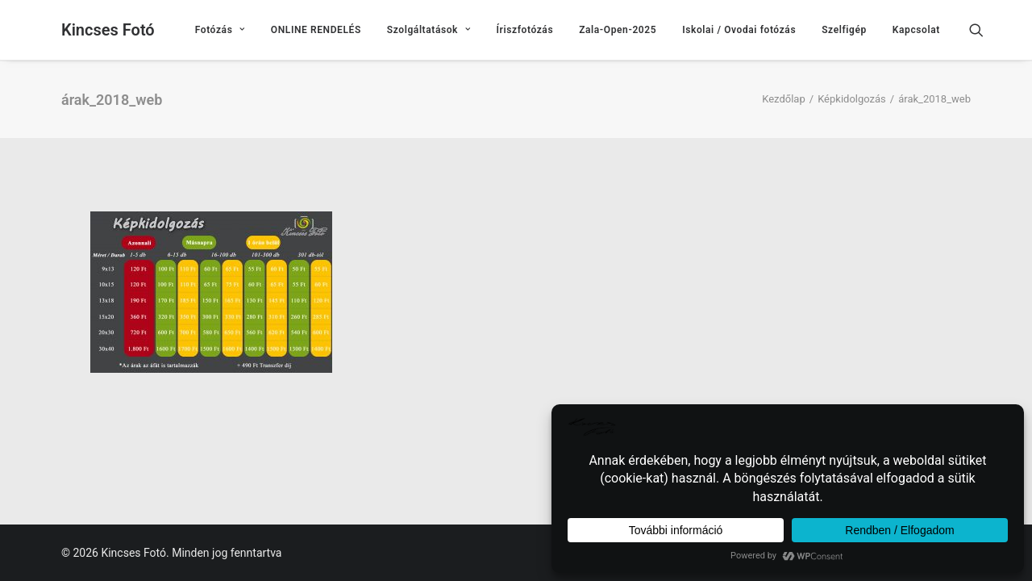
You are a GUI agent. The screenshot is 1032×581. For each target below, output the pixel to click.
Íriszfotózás (525, 30)
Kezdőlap (783, 99)
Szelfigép (844, 30)
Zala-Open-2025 (617, 30)
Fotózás (220, 30)
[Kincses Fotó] (108, 30)
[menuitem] (220, 30)
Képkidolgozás (852, 99)
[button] (983, 30)
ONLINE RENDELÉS (316, 30)
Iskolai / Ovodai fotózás (739, 30)
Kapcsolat (916, 30)
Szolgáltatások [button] (429, 30)
